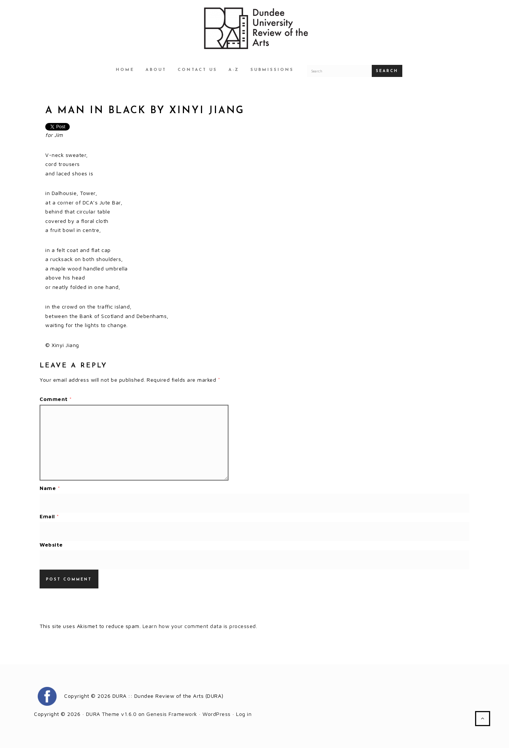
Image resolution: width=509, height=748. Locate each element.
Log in (243, 714)
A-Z (233, 70)
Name (50, 488)
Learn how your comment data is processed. (200, 626)
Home (125, 70)
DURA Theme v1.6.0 (111, 714)
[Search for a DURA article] (339, 71)
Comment (56, 399)
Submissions (272, 70)
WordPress (216, 714)
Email (49, 516)
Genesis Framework (171, 714)
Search (387, 71)
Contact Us (197, 70)
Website (51, 544)
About (156, 70)
